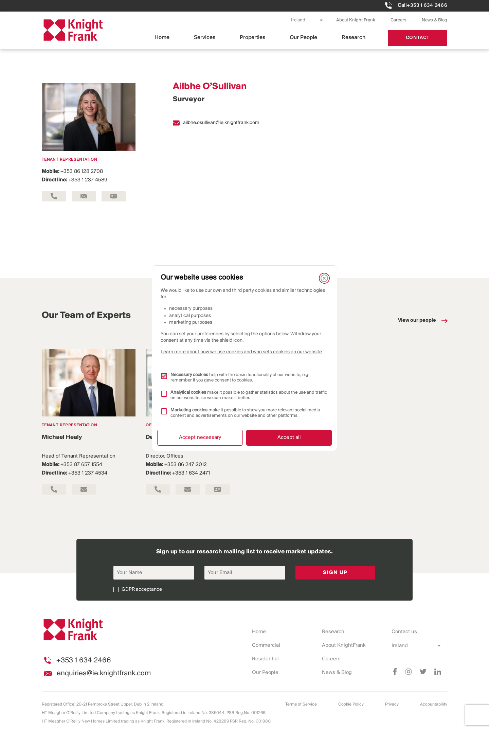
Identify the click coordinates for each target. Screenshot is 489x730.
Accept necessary (200, 437)
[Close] (324, 278)
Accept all (289, 437)
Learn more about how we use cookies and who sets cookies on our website (241, 352)
